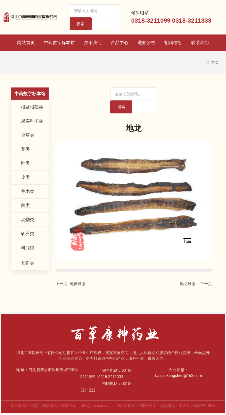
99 (167, 20)
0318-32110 (147, 20)
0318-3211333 (110, 377)
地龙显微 (187, 283)
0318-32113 (188, 20)
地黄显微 (77, 283)
